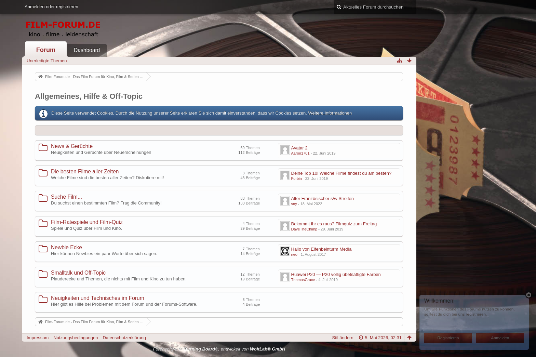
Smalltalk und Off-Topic (78, 273)
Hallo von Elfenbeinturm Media (321, 249)
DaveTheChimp (304, 229)
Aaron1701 (300, 153)
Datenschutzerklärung (124, 337)
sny (294, 204)
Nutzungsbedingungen (75, 337)
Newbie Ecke (66, 247)
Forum (46, 50)
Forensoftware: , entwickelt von (219, 349)
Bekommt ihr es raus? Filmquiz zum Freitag (334, 223)
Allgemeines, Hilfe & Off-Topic (89, 96)
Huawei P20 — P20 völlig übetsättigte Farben (336, 274)
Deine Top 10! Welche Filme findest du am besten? (341, 173)
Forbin (296, 178)
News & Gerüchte (72, 146)
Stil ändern (342, 337)
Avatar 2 (299, 147)
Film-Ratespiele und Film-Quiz (87, 222)
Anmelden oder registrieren (51, 6)
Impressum (38, 337)
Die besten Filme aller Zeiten (85, 171)
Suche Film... (66, 197)
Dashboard (87, 50)
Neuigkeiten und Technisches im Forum (97, 298)
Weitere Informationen (330, 113)
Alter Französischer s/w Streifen (322, 198)
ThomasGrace (303, 280)
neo (294, 254)
